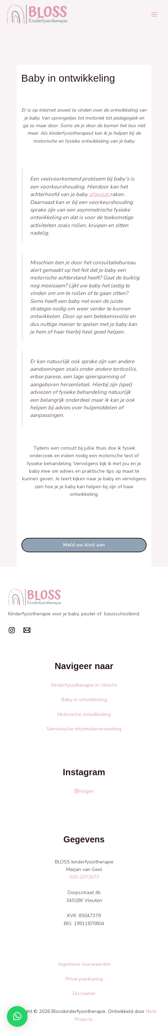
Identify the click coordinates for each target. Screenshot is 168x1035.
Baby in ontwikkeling (84, 699)
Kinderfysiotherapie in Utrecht (84, 685)
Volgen (84, 791)
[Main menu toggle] (154, 14)
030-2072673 (84, 877)
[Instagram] (11, 630)
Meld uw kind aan (84, 545)
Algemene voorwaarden (84, 964)
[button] (17, 1016)
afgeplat (99, 194)
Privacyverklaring (84, 979)
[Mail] (26, 630)
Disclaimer (84, 993)
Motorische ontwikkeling (84, 714)
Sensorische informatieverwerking (84, 729)
